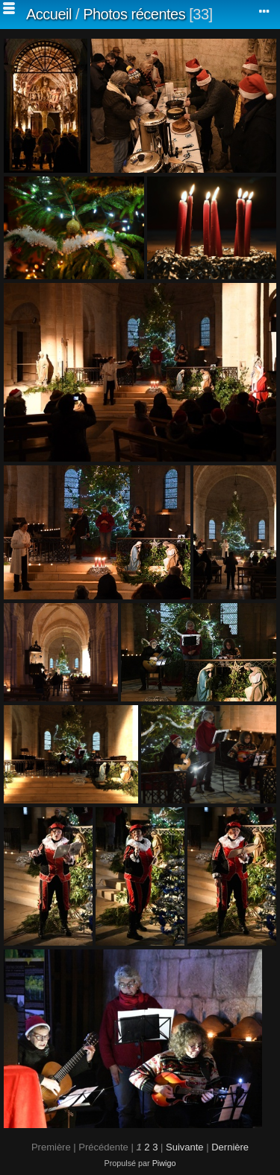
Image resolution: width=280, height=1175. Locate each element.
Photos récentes (134, 14)
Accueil (49, 14)
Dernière (230, 1147)
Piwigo (164, 1163)
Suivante (185, 1147)
